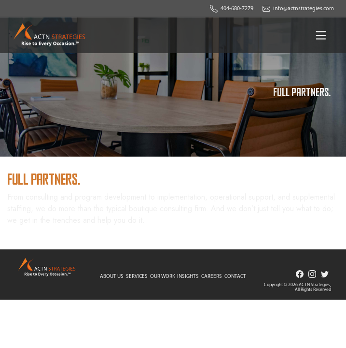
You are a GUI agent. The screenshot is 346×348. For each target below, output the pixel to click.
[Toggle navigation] (321, 35)
